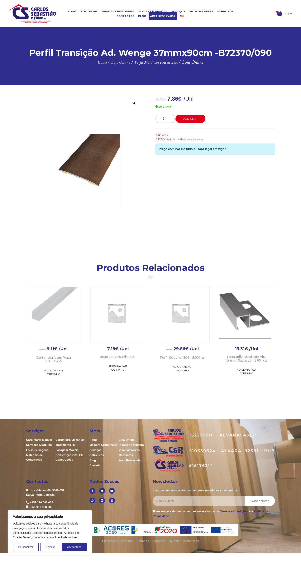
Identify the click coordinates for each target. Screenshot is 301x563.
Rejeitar (50, 547)
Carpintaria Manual (39, 439)
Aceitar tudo (74, 547)
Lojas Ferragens (37, 450)
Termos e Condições (234, 511)
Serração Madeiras (39, 444)
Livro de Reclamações (184, 541)
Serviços (178, 11)
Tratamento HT (65, 444)
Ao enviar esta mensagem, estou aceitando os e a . (210, 513)
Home (72, 11)
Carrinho (95, 465)
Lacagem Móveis (67, 450)
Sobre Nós (225, 11)
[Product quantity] (165, 119)
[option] (83, 171)
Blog (142, 16)
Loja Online (89, 11)
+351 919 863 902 (40, 507)
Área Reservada (162, 16)
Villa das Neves (201, 11)
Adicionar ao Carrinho (53, 372)
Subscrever (260, 501)
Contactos (125, 16)
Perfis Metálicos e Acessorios (188, 139)
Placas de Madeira (152, 11)
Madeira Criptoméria (118, 11)
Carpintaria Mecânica (69, 439)
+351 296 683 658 (41, 502)
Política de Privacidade (117, 541)
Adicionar (190, 118)
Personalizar (25, 547)
